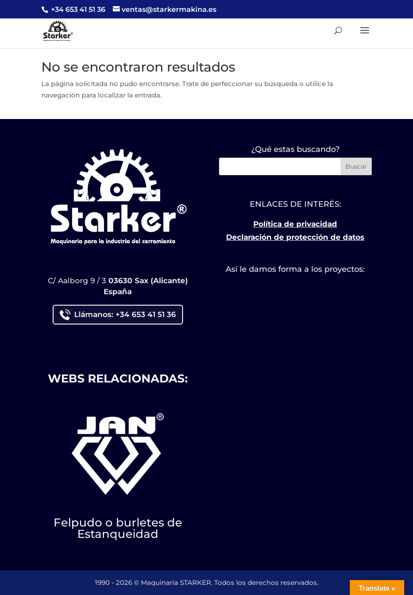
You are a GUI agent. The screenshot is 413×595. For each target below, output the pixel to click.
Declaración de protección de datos (295, 237)
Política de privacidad (295, 224)
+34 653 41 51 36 (77, 9)
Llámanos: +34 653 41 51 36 (118, 314)
